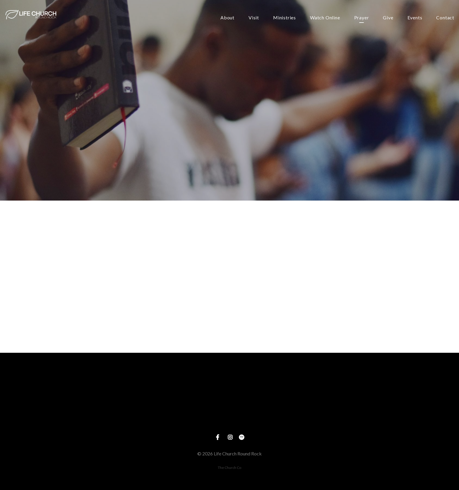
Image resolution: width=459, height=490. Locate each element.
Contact (445, 17)
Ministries (284, 17)
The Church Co (229, 467)
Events (414, 17)
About (227, 17)
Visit (254, 17)
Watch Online (325, 17)
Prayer (361, 17)
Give (388, 17)
